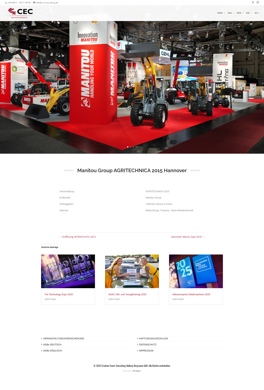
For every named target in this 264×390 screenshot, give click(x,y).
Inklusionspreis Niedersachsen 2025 (191, 294)
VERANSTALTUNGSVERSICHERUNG (63, 338)
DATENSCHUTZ (147, 344)
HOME (220, 13)
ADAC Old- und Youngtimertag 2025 (127, 294)
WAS (230, 13)
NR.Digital (137, 371)
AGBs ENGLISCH (52, 350)
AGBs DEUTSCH (52, 344)
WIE (248, 13)
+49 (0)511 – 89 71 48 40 (18, 2)
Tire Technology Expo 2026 (58, 294)
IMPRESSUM (146, 350)
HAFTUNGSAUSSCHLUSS (153, 338)
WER (239, 13)
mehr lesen (50, 299)
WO (256, 13)
